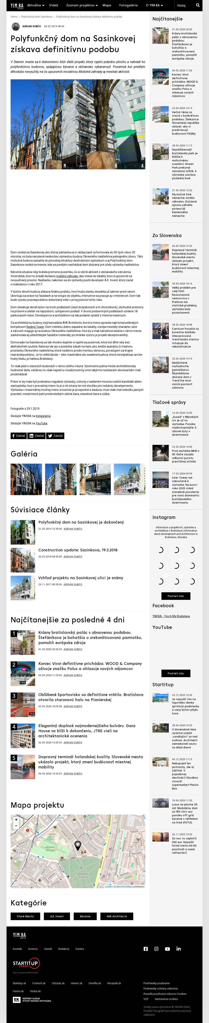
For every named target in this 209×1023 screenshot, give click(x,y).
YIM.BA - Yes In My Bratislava (171, 616)
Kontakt (17, 948)
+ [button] (16, 820)
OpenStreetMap (124, 886)
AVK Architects (117, 916)
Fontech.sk (38, 983)
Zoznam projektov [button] (80, 5)
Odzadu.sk (58, 983)
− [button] (16, 826)
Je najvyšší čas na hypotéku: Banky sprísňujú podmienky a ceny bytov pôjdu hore (185, 706)
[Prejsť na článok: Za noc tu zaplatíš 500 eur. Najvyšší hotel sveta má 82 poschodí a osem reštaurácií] (160, 837)
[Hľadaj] (198, 5)
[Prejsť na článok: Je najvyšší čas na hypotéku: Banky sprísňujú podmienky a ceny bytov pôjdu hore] (160, 697)
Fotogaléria (128, 5)
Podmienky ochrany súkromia (160, 988)
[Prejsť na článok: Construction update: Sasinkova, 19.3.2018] (23, 560)
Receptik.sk (114, 983)
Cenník (48, 948)
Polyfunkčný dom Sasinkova (36, 16)
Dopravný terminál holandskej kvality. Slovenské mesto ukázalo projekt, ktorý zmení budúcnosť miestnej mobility (90, 762)
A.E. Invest (57, 916)
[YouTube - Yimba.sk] (167, 949)
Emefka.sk (95, 983)
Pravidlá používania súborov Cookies (165, 993)
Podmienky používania (156, 983)
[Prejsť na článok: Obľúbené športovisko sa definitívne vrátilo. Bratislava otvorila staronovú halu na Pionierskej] (23, 704)
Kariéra (80, 948)
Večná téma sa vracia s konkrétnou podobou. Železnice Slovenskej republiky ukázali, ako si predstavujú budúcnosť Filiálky (185, 123)
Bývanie (85, 916)
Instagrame (43, 416)
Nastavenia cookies (166, 999)
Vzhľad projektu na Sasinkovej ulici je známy (80, 578)
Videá (53, 5)
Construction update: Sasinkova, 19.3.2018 (78, 550)
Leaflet (108, 886)
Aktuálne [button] (34, 5)
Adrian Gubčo (26, 26)
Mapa (107, 5)
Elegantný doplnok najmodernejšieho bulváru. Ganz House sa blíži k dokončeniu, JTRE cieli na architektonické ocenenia (87, 731)
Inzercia (33, 948)
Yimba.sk (35, 991)
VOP (145, 999)
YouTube (41, 423)
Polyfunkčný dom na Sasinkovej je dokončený (81, 522)
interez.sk (76, 983)
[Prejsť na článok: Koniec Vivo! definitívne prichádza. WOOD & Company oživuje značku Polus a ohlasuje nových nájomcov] (23, 673)
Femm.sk (18, 991)
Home (14, 16)
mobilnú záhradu (67, 276)
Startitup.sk (19, 983)
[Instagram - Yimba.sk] (156, 949)
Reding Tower (35, 326)
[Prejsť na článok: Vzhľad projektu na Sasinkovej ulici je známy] (23, 587)
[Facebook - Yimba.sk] (145, 949)
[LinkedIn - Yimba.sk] (178, 949)
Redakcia (63, 948)
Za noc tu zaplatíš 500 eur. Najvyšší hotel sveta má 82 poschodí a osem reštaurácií (184, 845)
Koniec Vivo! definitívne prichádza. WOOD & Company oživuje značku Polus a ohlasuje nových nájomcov (185, 85)
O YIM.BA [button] (153, 5)
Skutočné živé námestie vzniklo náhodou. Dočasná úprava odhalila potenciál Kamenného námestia (184, 205)
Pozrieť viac (176, 596)
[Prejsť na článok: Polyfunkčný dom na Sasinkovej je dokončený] (23, 532)
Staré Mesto (25, 916)
